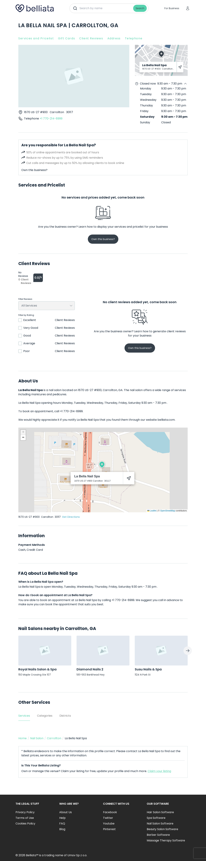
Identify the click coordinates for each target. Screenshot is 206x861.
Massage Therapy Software (166, 840)
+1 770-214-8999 (51, 118)
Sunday (145, 122)
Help (62, 818)
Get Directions (71, 517)
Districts (65, 716)
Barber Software (158, 835)
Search (140, 8)
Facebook (110, 812)
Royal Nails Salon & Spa (37, 669)
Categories (44, 716)
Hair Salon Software (160, 812)
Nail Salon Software (160, 823)
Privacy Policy (25, 812)
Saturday (147, 117)
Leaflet (151, 510)
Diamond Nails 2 (90, 669)
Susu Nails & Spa (148, 669)
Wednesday (148, 100)
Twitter (108, 818)
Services (24, 716)
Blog (62, 829)
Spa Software (156, 818)
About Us (65, 812)
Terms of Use (25, 818)
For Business (171, 8)
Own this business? (34, 170)
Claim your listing (159, 771)
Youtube (108, 823)
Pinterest (109, 829)
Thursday (146, 105)
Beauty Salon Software (162, 829)
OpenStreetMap (167, 510)
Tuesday (146, 94)
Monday (145, 88)
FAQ (62, 823)
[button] (102, 464)
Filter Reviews (25, 299)
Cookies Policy (25, 823)
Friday (144, 111)
